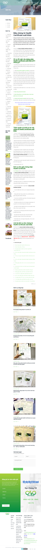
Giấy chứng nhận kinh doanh (19, 91)
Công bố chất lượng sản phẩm (20, 98)
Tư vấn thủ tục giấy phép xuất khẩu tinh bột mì (23, 273)
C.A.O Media (15, 170)
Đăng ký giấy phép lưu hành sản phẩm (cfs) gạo (24, 269)
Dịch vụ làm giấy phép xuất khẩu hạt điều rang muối (24, 275)
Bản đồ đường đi (27, 543)
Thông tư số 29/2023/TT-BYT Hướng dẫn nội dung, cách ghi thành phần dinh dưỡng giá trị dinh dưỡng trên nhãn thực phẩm (9, 145)
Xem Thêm (16, 311)
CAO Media (24, 547)
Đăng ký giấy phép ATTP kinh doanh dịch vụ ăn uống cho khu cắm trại (19, 539)
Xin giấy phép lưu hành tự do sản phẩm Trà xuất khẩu (25, 281)
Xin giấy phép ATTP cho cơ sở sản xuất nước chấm (24, 277)
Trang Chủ (30, 9)
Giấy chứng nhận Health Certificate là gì (22, 245)
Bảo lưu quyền (20, 547)
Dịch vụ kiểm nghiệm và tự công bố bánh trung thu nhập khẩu (18, 521)
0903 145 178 (28, 499)
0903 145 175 (30, 533)
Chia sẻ (34, 283)
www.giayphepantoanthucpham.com (30, 540)
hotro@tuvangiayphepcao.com (30, 532)
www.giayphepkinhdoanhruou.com (30, 542)
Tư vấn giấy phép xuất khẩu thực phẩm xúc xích (24, 279)
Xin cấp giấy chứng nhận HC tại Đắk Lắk (22, 309)
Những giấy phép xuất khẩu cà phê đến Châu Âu (24, 271)
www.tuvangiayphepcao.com (29, 538)
